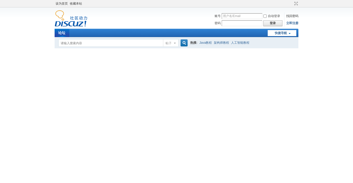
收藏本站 (76, 3)
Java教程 (205, 42)
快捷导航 (281, 33)
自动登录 (271, 16)
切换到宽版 (295, 3)
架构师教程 (221, 42)
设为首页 (62, 3)
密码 (218, 23)
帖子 (169, 43)
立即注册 (292, 23)
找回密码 (292, 16)
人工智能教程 (240, 42)
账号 (218, 16)
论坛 (61, 33)
